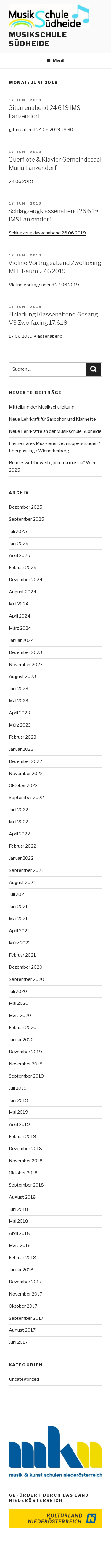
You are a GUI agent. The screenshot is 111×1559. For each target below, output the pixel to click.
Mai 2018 (18, 1221)
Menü (55, 60)
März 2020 (20, 1015)
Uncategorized (24, 1379)
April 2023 (19, 713)
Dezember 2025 (25, 507)
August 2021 (22, 882)
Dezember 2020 (25, 967)
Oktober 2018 (23, 1173)
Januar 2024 (21, 640)
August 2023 (22, 676)
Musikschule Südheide (38, 39)
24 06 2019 (21, 181)
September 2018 (26, 1185)
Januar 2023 (21, 749)
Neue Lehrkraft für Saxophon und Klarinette (52, 419)
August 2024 (22, 591)
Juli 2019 (18, 1088)
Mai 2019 (18, 1112)
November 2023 (26, 664)
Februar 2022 (22, 846)
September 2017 (26, 1318)
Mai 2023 (18, 700)
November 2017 (25, 1294)
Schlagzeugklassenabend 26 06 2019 (47, 233)
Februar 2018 (22, 1257)
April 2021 (19, 930)
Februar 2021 (22, 955)
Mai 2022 (18, 821)
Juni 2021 (18, 906)
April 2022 (19, 834)
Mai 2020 (18, 1003)
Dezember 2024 (25, 579)
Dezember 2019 (25, 1052)
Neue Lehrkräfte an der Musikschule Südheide (55, 431)
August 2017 (22, 1330)
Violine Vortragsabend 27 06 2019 (44, 284)
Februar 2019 (22, 1136)
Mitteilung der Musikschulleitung (42, 407)
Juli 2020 (18, 991)
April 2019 (19, 1124)
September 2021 (26, 870)
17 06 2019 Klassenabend (35, 336)
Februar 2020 (22, 1027)
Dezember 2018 (25, 1148)
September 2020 (26, 979)
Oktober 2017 (23, 1306)
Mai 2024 (18, 604)
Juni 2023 (18, 688)
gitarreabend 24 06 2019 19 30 (41, 129)
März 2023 (20, 725)
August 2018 (22, 1197)
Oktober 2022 (23, 785)
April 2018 (19, 1233)
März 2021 (19, 943)
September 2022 (26, 797)
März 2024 (20, 628)
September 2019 (26, 1076)
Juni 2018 (18, 1209)
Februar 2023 (22, 737)
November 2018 (26, 1160)
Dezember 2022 (25, 761)
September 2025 (26, 519)
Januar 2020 (21, 1039)
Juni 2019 (18, 1100)
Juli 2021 (17, 894)
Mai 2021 (18, 918)
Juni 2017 (18, 1342)
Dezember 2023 (25, 652)
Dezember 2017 (25, 1282)
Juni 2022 (18, 809)
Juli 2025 (18, 531)
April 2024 (19, 616)
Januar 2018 (21, 1269)
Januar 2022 (21, 858)
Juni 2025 (18, 543)
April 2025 (19, 555)
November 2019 (26, 1064)
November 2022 (26, 773)
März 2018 (20, 1245)
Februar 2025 (22, 567)
